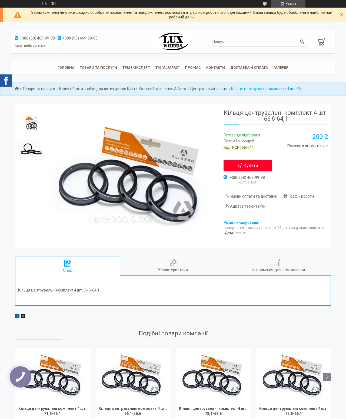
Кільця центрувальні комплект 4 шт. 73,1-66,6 (213, 411)
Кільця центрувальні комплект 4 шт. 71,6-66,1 (52, 411)
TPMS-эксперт (136, 68)
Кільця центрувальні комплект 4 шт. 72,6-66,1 (293, 411)
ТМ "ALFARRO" (167, 68)
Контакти (215, 68)
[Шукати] (302, 41)
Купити (251, 165)
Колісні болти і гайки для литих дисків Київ (97, 89)
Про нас (193, 68)
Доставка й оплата (249, 68)
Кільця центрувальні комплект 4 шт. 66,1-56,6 (133, 411)
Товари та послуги (98, 68)
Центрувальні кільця (208, 89)
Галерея (280, 68)
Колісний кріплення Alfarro (162, 89)
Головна (66, 68)
